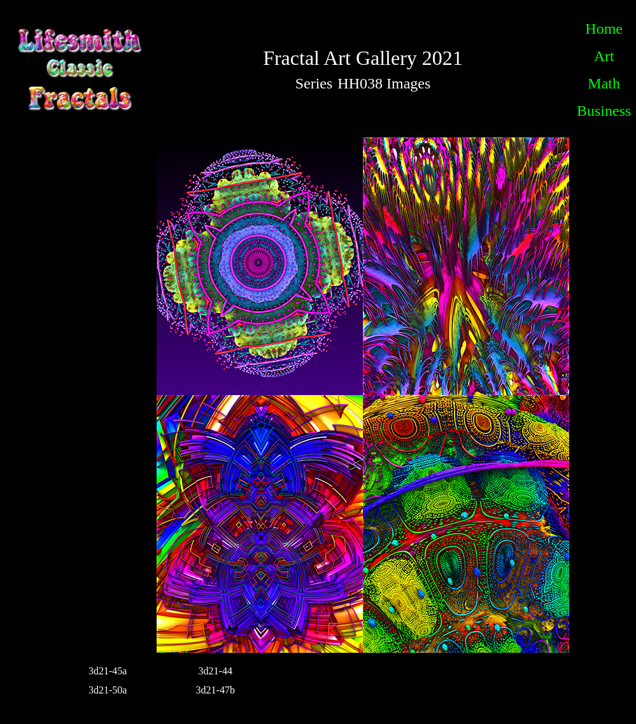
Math (604, 83)
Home (604, 28)
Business (604, 110)
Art (604, 56)
